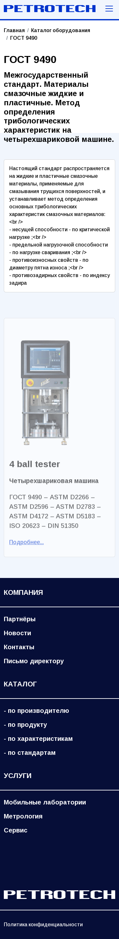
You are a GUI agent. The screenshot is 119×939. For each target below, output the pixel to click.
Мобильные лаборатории (45, 802)
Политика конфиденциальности (43, 924)
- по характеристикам (38, 738)
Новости (17, 632)
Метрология (23, 816)
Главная (14, 30)
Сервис (15, 830)
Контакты (19, 646)
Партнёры (20, 619)
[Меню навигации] (109, 9)
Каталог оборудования (60, 30)
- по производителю (36, 710)
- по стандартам (30, 752)
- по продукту (25, 724)
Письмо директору (34, 660)
